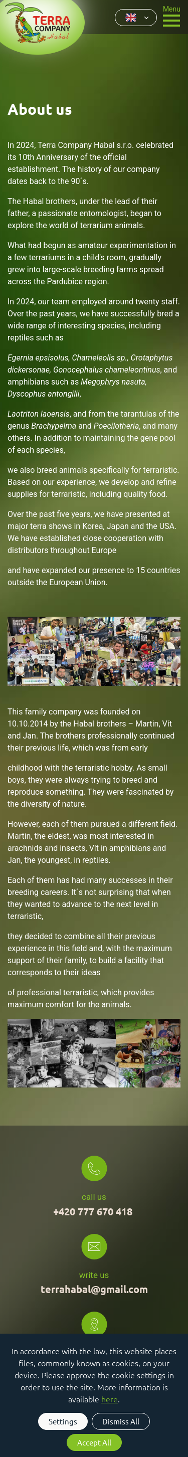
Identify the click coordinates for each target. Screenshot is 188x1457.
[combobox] (136, 17)
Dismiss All (120, 1421)
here (109, 1398)
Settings (63, 1421)
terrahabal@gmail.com (94, 1289)
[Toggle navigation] (171, 15)
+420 (94, 1211)
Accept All (94, 1442)
